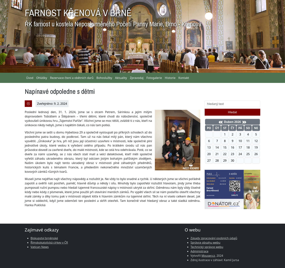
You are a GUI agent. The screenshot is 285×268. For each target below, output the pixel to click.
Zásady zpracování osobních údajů (213, 238)
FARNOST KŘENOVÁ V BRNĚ (113, 16)
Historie (170, 78)
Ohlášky (41, 78)
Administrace (199, 251)
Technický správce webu (206, 247)
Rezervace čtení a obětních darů (71, 78)
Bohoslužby (104, 78)
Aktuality (121, 78)
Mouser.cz (208, 256)
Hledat (232, 112)
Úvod (29, 78)
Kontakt (183, 78)
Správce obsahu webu (205, 243)
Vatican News (40, 247)
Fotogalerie (154, 78)
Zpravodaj (136, 78)
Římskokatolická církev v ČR (49, 243)
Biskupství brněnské (44, 238)
